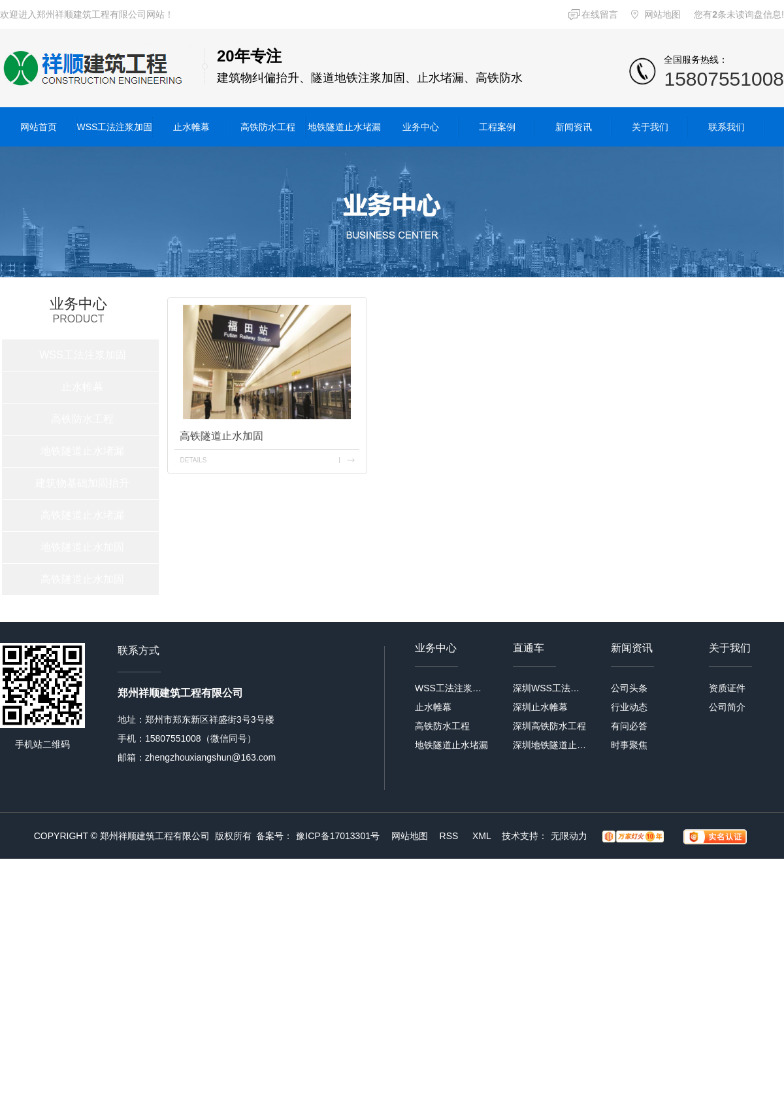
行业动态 (629, 707)
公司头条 (629, 688)
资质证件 (727, 688)
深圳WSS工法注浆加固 (550, 688)
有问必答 (629, 726)
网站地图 (662, 14)
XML (482, 836)
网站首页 (38, 127)
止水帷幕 (191, 127)
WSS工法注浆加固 (115, 127)
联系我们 (726, 127)
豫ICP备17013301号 (338, 836)
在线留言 (599, 14)
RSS (450, 836)
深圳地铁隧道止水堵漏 (550, 745)
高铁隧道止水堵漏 (82, 515)
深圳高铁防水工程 (549, 726)
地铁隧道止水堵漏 (344, 127)
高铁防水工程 (267, 127)
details (193, 460)
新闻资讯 (573, 127)
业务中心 (420, 127)
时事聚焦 (629, 745)
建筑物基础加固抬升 (82, 483)
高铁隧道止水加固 (82, 579)
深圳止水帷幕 (540, 707)
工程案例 (497, 127)
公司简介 (727, 707)
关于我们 (650, 127)
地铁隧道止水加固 (82, 547)
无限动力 (569, 836)
